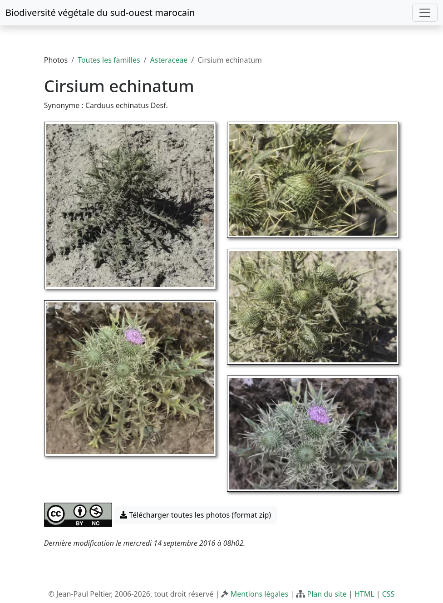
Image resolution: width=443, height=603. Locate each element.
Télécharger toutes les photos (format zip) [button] (195, 515)
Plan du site (326, 594)
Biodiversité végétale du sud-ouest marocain (100, 12)
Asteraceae (169, 60)
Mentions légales (260, 594)
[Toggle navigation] (425, 13)
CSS (388, 594)
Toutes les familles (109, 60)
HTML (364, 594)
